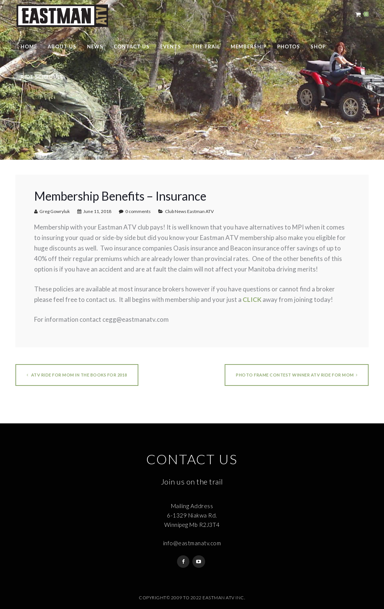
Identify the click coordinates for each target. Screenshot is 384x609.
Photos (288, 47)
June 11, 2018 (97, 211)
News (95, 47)
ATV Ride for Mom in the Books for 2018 (77, 374)
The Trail (206, 47)
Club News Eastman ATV (189, 211)
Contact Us (132, 47)
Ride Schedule (42, 77)
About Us (62, 47)
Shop (318, 47)
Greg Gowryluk (54, 211)
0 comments (138, 211)
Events (170, 47)
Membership (249, 47)
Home (29, 47)
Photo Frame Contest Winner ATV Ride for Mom (296, 374)
